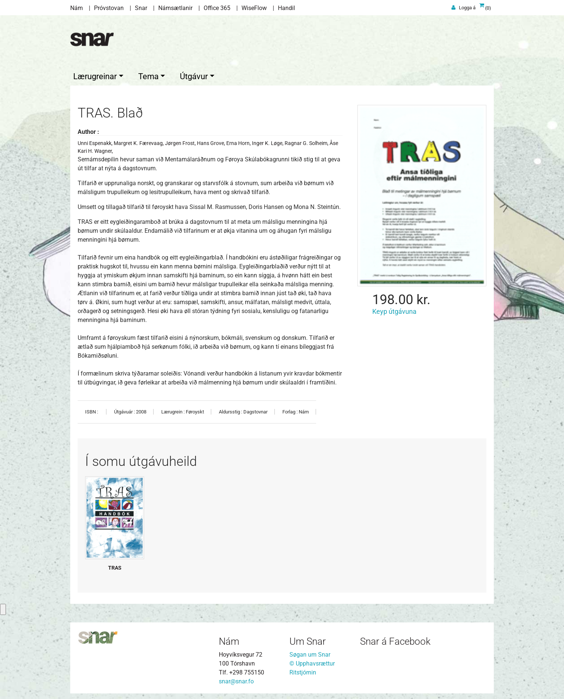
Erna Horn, (239, 141)
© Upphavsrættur (312, 661)
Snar (141, 8)
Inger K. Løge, (268, 141)
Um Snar (307, 639)
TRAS (114, 566)
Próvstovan (109, 8)
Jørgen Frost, (181, 141)
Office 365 (217, 8)
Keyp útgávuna (394, 309)
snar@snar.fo (236, 679)
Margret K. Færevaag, (139, 141)
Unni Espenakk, (96, 141)
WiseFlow (254, 8)
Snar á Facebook (395, 639)
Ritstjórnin (302, 670)
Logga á (467, 7)
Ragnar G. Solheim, (307, 141)
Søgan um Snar (309, 652)
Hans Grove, (211, 141)
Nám (76, 8)
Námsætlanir (175, 8)
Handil (286, 8)
